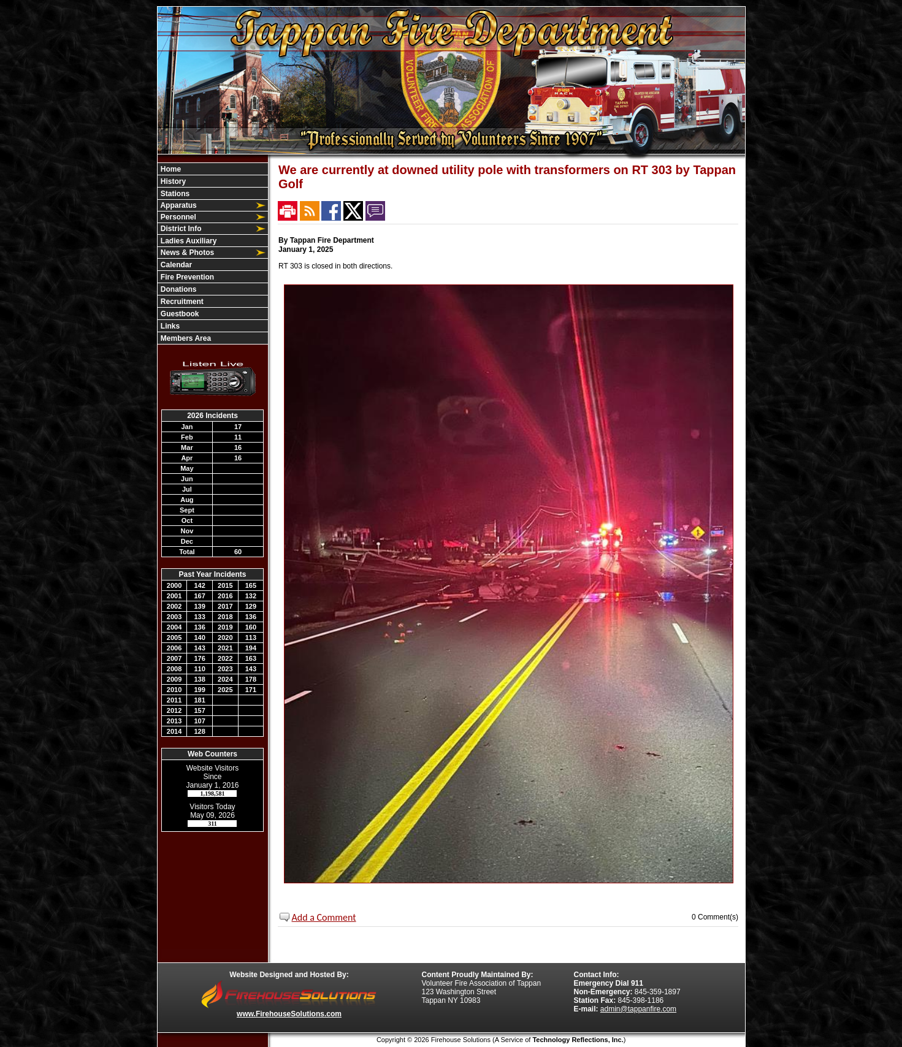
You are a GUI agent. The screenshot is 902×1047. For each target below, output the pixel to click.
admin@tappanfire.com (638, 1009)
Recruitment (181, 301)
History (172, 181)
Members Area (185, 338)
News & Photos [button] (187, 252)
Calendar (176, 265)
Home (170, 169)
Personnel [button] (177, 217)
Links (169, 326)
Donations (178, 289)
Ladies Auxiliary (188, 241)
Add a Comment (324, 917)
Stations (174, 193)
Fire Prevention (187, 277)
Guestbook (179, 314)
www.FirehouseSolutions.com (289, 1014)
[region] (213, 253)
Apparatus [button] (178, 205)
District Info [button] (180, 228)
